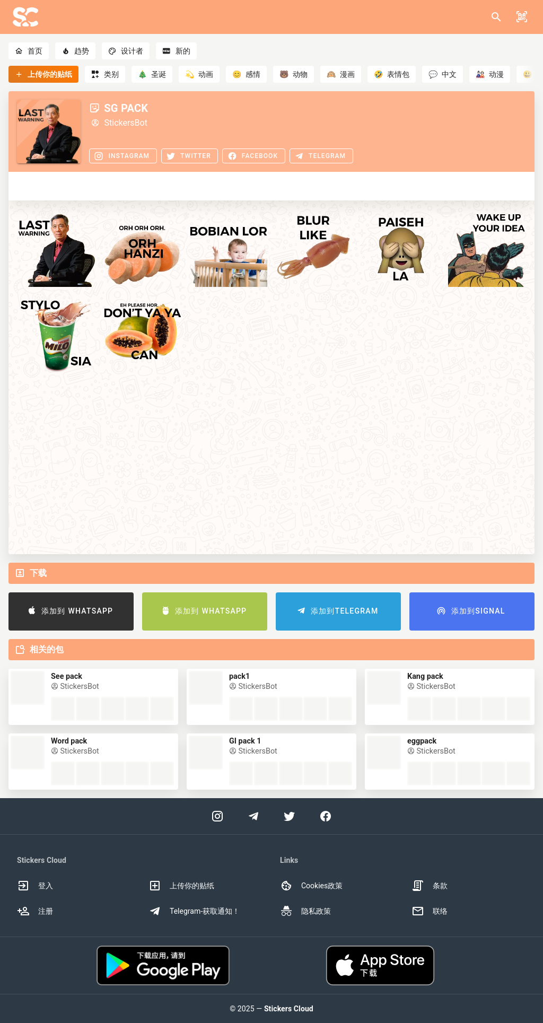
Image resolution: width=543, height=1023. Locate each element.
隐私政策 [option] (305, 911)
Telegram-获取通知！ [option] (194, 911)
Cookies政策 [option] (311, 885)
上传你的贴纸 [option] (181, 885)
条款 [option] (429, 885)
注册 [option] (35, 911)
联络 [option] (429, 911)
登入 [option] (35, 885)
